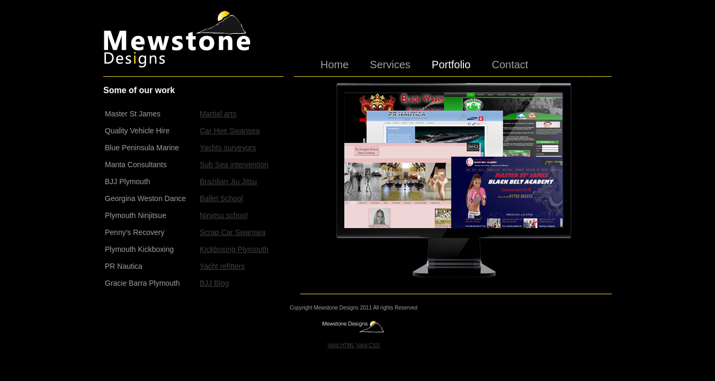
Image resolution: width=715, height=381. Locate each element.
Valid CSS (368, 345)
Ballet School (221, 198)
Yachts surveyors (228, 147)
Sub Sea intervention (234, 164)
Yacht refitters (222, 266)
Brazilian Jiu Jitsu (228, 181)
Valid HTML (340, 345)
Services (390, 63)
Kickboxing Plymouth (234, 249)
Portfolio (451, 63)
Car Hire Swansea (230, 130)
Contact (509, 63)
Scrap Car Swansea (233, 232)
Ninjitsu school (223, 215)
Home (334, 63)
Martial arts (218, 114)
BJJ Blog (214, 283)
